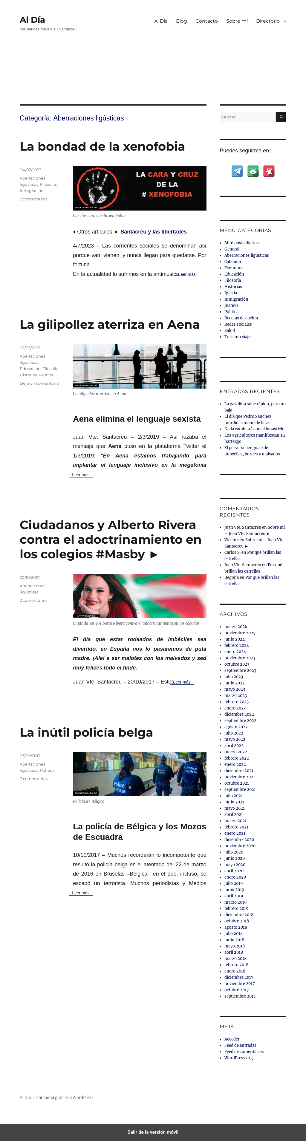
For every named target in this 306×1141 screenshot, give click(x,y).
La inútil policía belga (86, 732)
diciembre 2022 (239, 714)
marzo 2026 (235, 626)
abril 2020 (234, 870)
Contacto (206, 21)
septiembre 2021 (240, 789)
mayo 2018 (234, 946)
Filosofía (48, 184)
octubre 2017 (236, 989)
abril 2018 (233, 952)
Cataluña (232, 261)
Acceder (232, 1039)
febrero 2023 (236, 701)
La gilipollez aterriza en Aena (110, 324)
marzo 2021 (235, 820)
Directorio (268, 21)
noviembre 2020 (239, 845)
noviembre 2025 (239, 633)
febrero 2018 (236, 964)
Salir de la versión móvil (153, 1132)
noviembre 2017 (239, 983)
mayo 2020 (234, 864)
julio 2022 (233, 733)
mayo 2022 (234, 739)
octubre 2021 (236, 783)
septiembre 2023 (240, 670)
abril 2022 (234, 745)
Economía (234, 267)
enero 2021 (234, 833)
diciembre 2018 (238, 914)
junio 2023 (234, 683)
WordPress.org (238, 1057)
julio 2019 (233, 883)
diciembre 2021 (238, 770)
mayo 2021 (234, 808)
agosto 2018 (235, 927)
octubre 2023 (236, 664)
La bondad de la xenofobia (102, 146)
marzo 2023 (235, 695)
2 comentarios (33, 199)
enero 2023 (235, 708)
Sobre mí (237, 21)
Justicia (231, 305)
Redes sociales (238, 324)
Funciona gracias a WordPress (65, 1097)
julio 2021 (233, 795)
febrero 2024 (236, 645)
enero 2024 (235, 651)
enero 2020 (235, 877)
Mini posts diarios (241, 242)
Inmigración (32, 190)
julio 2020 (233, 852)
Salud (229, 330)
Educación (30, 368)
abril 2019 (233, 896)
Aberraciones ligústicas (246, 255)
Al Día (32, 20)
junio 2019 (234, 889)
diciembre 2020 (239, 839)
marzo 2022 (235, 752)
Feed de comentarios (244, 1051)
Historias (28, 374)
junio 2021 (234, 802)
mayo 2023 (234, 689)
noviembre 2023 (239, 658)
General (231, 249)
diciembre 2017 (238, 977)
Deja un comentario (39, 383)
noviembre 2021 (239, 777)
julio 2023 (233, 676)
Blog (181, 21)
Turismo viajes (238, 336)
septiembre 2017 (240, 996)
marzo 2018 (235, 958)
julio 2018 (233, 933)
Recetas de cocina (241, 318)
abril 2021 (233, 814)
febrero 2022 (236, 758)
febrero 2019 (236, 908)
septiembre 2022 (240, 720)
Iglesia (230, 293)
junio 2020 (234, 858)
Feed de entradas (240, 1045)
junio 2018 (234, 939)
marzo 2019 (235, 902)
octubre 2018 (236, 921)
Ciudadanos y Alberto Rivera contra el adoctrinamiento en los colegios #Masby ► (111, 539)
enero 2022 (235, 764)
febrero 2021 (236, 827)
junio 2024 (234, 639)
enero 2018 (234, 971)
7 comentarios (34, 778)
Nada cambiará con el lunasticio (254, 429)
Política (46, 374)
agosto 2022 (236, 726)
